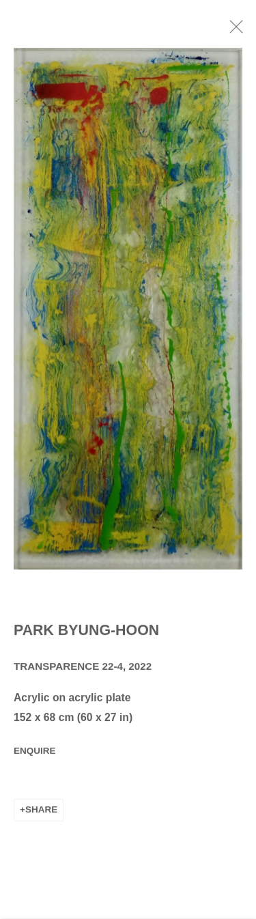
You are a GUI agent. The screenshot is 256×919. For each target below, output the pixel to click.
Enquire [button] (35, 754)
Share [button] (41, 813)
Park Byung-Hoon (86, 633)
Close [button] (241, 30)
